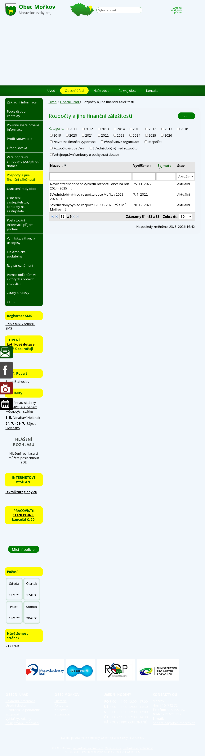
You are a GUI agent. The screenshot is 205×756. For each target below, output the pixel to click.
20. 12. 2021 (142, 205)
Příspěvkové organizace (122, 141)
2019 (57, 135)
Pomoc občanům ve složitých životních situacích (21, 279)
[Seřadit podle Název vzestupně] (65, 164)
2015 (136, 129)
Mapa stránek (113, 748)
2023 (120, 135)
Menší (186, 9)
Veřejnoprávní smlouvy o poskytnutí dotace (86, 154)
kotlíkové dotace (20, 344)
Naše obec (101, 90)
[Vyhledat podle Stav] (185, 176)
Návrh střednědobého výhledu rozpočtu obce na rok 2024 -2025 (89, 186)
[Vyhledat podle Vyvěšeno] (144, 176)
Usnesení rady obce (22, 188)
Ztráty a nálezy (18, 292)
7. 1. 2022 (140, 194)
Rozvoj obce (127, 90)
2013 (105, 129)
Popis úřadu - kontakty (17, 113)
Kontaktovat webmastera (88, 748)
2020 (73, 135)
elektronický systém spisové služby (106, 738)
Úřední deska (17, 148)
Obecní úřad (74, 90)
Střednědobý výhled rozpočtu (115, 148)
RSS (186, 115)
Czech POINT (23, 515)
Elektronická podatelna (16, 254)
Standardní (192, 9)
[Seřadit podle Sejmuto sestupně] (160, 170)
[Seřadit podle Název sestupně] (65, 165)
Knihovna (62, 710)
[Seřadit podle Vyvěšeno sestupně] (135, 170)
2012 (89, 129)
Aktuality (61, 705)
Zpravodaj (62, 714)
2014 (121, 129)
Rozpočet (155, 141)
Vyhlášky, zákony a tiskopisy (21, 240)
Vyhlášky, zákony (18, 718)
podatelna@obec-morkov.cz (174, 723)
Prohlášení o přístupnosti (138, 748)
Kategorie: (56, 128)
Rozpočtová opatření (69, 148)
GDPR (11, 302)
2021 (89, 135)
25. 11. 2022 (142, 184)
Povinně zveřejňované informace (23, 127)
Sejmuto (165, 165)
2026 (168, 135)
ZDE (24, 462)
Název (56, 165)
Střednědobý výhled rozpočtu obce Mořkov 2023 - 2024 (87, 196)
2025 (152, 135)
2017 (168, 129)
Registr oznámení (20, 265)
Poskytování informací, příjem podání (20, 224)
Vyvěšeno (142, 165)
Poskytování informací (22, 723)
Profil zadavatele (19, 138)
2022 (105, 135)
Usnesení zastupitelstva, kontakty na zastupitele (18, 204)
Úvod (51, 90)
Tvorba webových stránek (97, 752)
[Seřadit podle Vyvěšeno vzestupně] (135, 168)
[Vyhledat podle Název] (90, 176)
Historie (61, 701)
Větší (198, 9)
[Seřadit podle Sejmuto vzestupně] (160, 168)
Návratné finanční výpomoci (74, 141)
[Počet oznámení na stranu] (185, 216)
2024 (136, 135)
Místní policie (24, 549)
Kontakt (152, 90)
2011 (73, 129)
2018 (184, 129)
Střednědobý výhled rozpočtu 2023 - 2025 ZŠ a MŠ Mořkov (88, 207)
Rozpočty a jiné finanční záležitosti (21, 177)
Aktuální (183, 184)
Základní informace (22, 102)
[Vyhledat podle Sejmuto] (166, 176)
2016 (152, 129)
